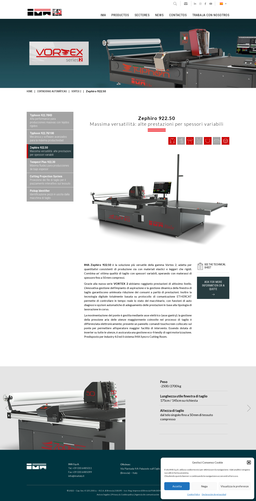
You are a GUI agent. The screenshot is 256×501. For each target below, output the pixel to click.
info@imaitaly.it (76, 476)
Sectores (142, 15)
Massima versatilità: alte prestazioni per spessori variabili (50, 151)
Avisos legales (103, 494)
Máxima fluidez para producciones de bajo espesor (49, 165)
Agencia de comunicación (147, 494)
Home (30, 91)
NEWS (159, 15)
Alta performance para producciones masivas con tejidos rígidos (49, 121)
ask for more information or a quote (213, 287)
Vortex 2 (76, 91)
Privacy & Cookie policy (123, 494)
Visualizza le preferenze (235, 486)
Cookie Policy (193, 494)
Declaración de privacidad (214, 494)
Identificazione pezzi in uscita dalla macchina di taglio (50, 194)
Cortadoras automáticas (52, 91)
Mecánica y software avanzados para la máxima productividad (48, 137)
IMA (103, 15)
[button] (249, 462)
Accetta (177, 486)
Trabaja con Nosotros (211, 15)
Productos (120, 15)
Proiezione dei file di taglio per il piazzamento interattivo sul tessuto (50, 180)
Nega (204, 486)
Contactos (178, 15)
